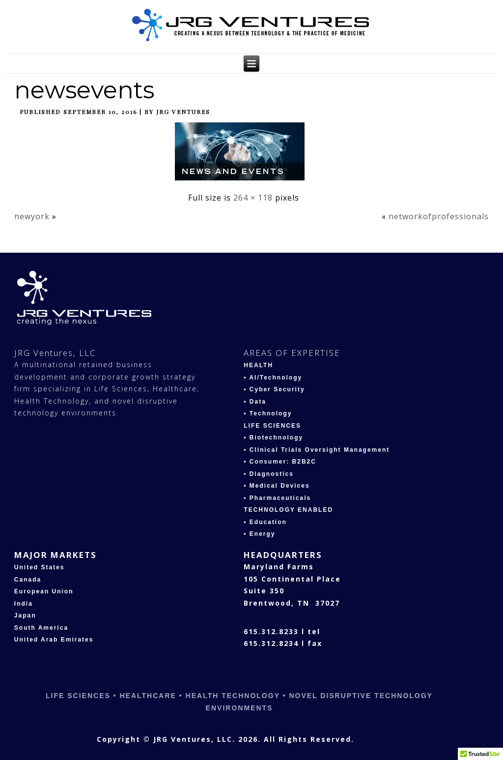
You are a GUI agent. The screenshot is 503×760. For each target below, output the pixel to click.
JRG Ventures (183, 112)
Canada (27, 579)
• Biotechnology (273, 437)
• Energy (259, 533)
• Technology (268, 413)
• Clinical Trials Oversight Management (317, 449)
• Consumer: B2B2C (280, 461)
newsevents (84, 90)
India (23, 603)
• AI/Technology (273, 377)
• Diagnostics (269, 473)
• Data (255, 401)
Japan (25, 615)
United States (39, 567)
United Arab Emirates (54, 639)
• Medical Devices (276, 485)
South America (41, 627)
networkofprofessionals (439, 216)
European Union (44, 591)
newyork (32, 216)
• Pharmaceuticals (277, 498)
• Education (265, 522)
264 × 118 (253, 197)
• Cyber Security (274, 389)
